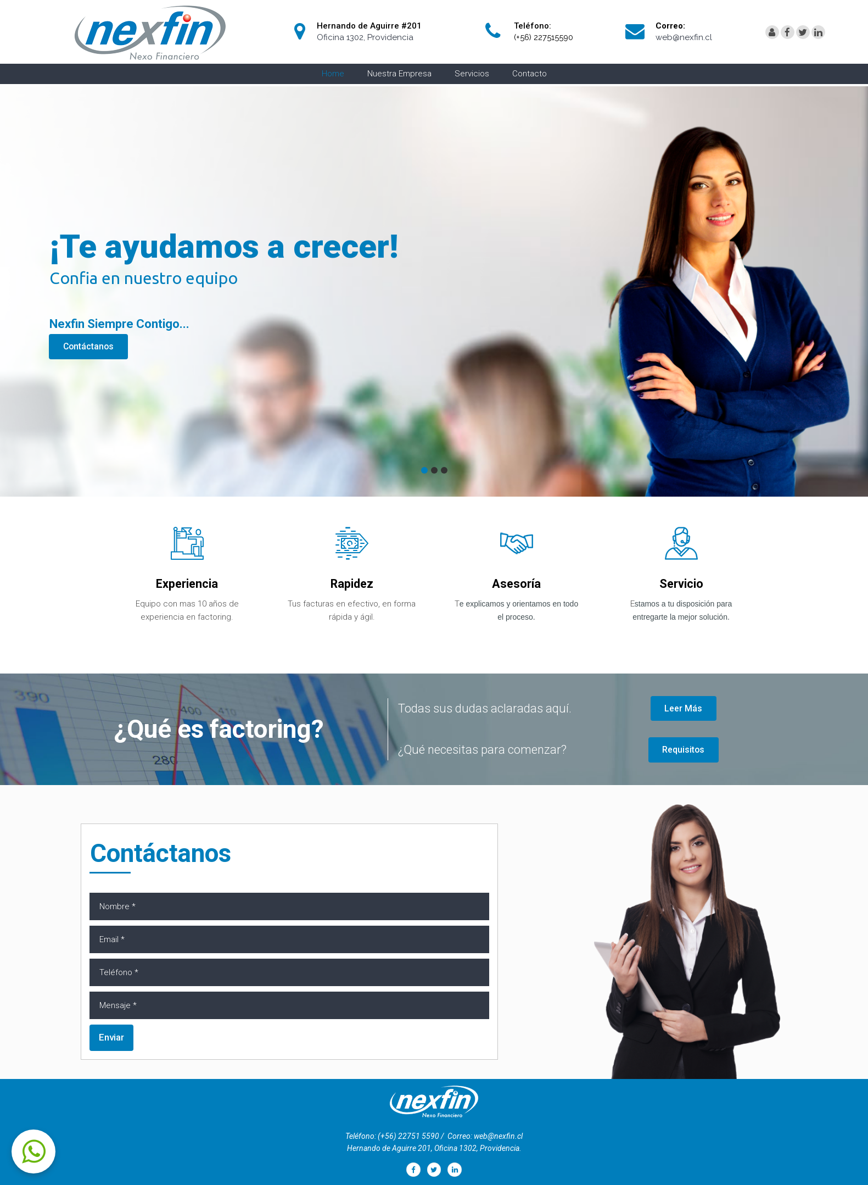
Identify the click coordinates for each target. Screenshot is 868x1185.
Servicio (681, 584)
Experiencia (187, 584)
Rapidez (352, 584)
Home (333, 74)
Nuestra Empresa (399, 74)
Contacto (529, 74)
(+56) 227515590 (544, 37)
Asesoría (516, 584)
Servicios (472, 74)
